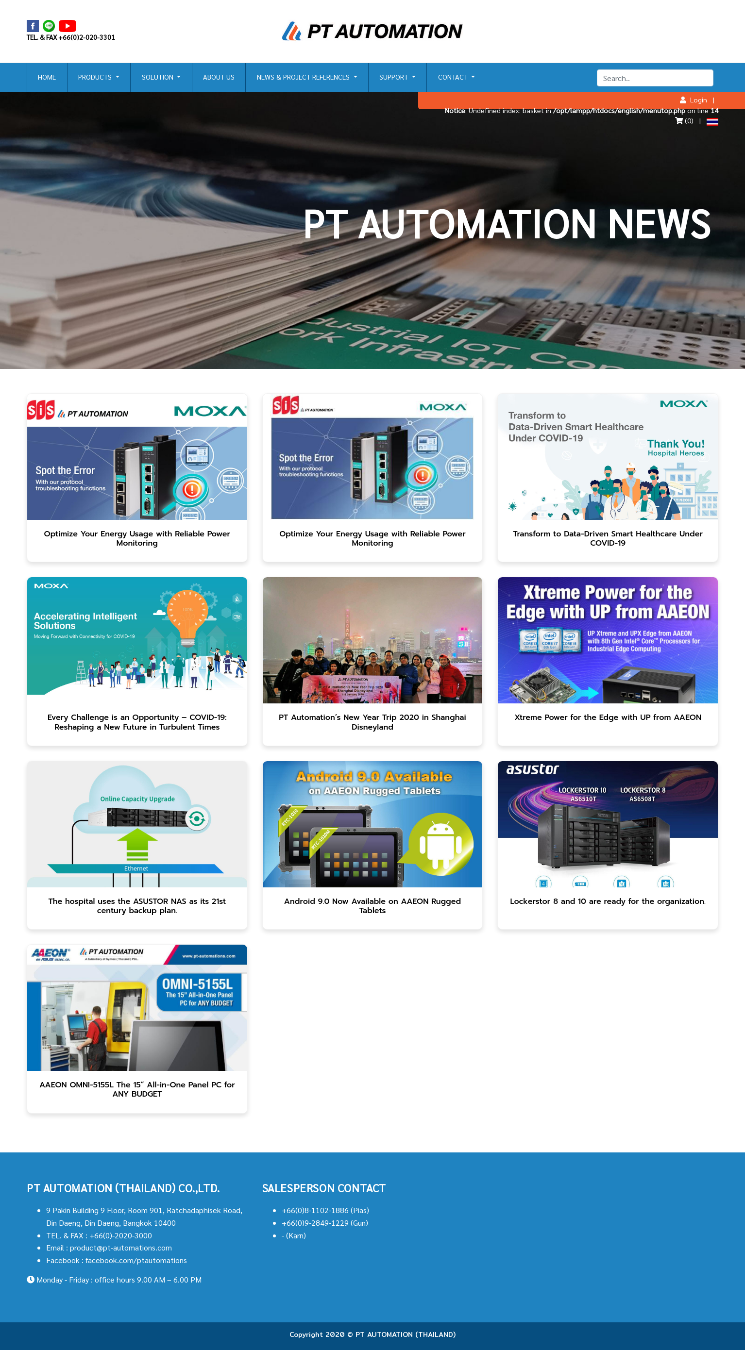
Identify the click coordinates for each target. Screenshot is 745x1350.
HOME (47, 76)
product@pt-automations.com (121, 1247)
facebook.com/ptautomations (136, 1260)
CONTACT (454, 76)
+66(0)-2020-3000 (120, 1235)
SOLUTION (158, 76)
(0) (684, 120)
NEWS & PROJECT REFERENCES (304, 76)
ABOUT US (219, 76)
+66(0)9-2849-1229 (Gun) (325, 1222)
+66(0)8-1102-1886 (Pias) (325, 1210)
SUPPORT (394, 76)
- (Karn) (294, 1235)
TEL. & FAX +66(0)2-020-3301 (71, 37)
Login (693, 99)
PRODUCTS (96, 76)
